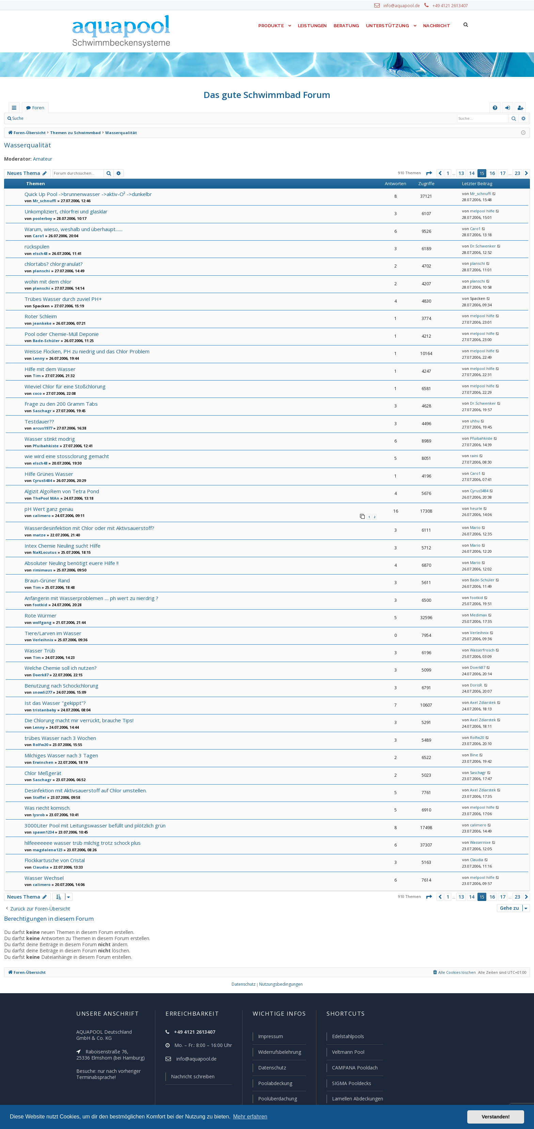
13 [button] (461, 173)
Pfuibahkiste (43, 445)
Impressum (267, 1038)
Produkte (269, 25)
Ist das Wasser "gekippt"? (53, 702)
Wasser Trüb (39, 650)
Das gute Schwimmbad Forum (267, 95)
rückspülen (37, 246)
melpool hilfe (479, 211)
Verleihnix (41, 639)
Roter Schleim (41, 316)
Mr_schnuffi (42, 200)
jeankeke (40, 323)
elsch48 (39, 253)
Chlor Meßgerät (42, 772)
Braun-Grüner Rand (47, 580)
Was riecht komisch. (47, 807)
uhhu (473, 421)
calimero (40, 515)
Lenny (37, 358)
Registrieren (73, 118)
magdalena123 (45, 849)
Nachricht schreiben (190, 1078)
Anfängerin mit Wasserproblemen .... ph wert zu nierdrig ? (90, 597)
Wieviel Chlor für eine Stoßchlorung (65, 386)
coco (36, 393)
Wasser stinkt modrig (48, 438)
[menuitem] (495, 107)
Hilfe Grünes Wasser (48, 474)
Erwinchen (41, 762)
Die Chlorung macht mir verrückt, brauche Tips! (78, 720)
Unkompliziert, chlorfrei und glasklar (65, 211)
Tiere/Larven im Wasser (51, 632)
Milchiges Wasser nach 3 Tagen (60, 755)
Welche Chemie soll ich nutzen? (61, 667)
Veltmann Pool (347, 1053)
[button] (428, 173)
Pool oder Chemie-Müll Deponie (61, 334)
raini (472, 456)
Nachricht (436, 25)
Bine (473, 755)
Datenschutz (269, 1068)
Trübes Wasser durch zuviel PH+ (62, 299)
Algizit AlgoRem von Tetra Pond (60, 491)
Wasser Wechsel (44, 877)
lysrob (38, 814)
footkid (38, 604)
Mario (474, 527)
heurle (474, 508)
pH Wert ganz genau (48, 509)
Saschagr (40, 410)
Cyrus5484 (41, 480)
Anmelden (43, 118)
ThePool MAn (44, 498)
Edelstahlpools (347, 1038)
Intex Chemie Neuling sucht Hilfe (62, 545)
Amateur (39, 159)
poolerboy (41, 218)
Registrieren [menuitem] (521, 109)
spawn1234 (42, 831)
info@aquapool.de (404, 5)
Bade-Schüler (44, 340)
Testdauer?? (39, 421)
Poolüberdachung (274, 1098)
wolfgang (40, 622)
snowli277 (41, 692)
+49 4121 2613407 (451, 5)
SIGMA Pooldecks (351, 1083)
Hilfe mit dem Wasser (49, 369)
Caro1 (37, 235)
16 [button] (491, 173)
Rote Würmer (40, 615)
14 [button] (471, 173)
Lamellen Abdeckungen (357, 1098)
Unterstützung (387, 25)
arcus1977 (41, 428)
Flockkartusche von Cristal (54, 859)
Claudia (39, 867)
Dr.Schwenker (480, 246)
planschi (40, 271)
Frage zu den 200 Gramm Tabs (60, 403)
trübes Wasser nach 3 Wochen (59, 737)
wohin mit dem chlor (47, 281)
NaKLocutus (43, 552)
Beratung (347, 25)
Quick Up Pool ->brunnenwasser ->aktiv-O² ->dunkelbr (86, 194)
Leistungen (312, 25)
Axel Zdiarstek (481, 702)
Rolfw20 (39, 744)
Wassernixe (479, 842)
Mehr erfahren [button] (250, 1116)
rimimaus (40, 569)
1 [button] (446, 173)
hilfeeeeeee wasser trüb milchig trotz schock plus (80, 842)
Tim (35, 375)
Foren (38, 107)
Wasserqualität (25, 144)
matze (37, 534)
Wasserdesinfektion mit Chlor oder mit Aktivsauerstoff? (86, 527)
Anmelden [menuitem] (509, 109)
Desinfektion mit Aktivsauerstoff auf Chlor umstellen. (83, 790)
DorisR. (475, 685)
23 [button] (517, 173)
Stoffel (38, 797)
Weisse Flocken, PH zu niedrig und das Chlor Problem (86, 351)
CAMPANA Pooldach (354, 1068)
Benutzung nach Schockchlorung (62, 685)
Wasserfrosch (480, 650)
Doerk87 (39, 674)
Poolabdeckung (272, 1083)
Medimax (477, 615)
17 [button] (502, 173)
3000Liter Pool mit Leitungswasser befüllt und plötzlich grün (92, 825)
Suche (18, 118)
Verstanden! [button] (496, 1116)
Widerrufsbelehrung (276, 1053)
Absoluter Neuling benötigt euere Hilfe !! (70, 562)
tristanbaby (42, 709)
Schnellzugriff (15, 109)
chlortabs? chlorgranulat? (53, 264)
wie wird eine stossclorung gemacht (65, 456)
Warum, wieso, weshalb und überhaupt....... (74, 229)
